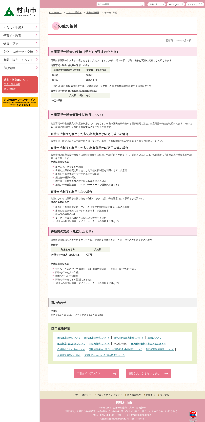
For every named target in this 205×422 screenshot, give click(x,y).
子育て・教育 (12, 35)
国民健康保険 (92, 12)
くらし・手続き (13, 27)
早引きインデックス (89, 373)
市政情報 (9, 68)
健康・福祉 (10, 43)
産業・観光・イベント (18, 60)
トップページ (55, 12)
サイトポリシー (83, 394)
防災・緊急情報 (12, 84)
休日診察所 (10, 89)
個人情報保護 (134, 394)
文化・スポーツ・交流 (18, 51)
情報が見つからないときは (144, 373)
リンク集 (164, 394)
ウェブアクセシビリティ (109, 394)
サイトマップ (194, 4)
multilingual (174, 4)
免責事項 (150, 394)
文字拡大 (153, 4)
